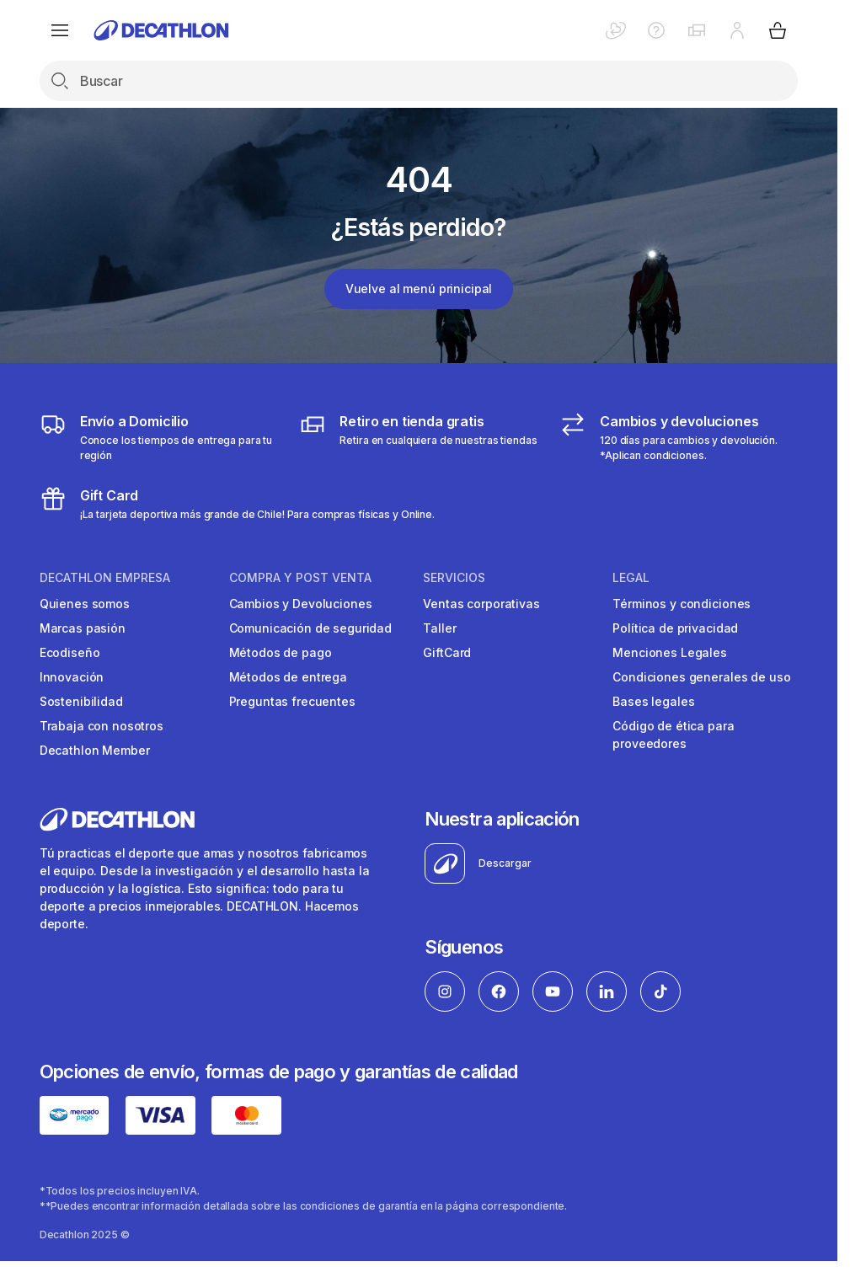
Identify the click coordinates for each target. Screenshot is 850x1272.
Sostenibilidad (81, 701)
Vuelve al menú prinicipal (419, 288)
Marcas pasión (83, 628)
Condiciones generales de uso (701, 677)
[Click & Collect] (418, 437)
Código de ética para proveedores (673, 735)
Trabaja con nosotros (101, 726)
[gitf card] (237, 503)
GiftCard (447, 652)
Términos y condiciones (681, 603)
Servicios (454, 578)
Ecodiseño (70, 652)
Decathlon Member (95, 750)
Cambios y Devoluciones (300, 603)
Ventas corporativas (481, 603)
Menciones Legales (669, 652)
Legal (631, 578)
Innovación (72, 677)
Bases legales (653, 701)
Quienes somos (85, 603)
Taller (439, 628)
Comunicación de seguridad (311, 628)
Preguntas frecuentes (292, 701)
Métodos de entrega (288, 677)
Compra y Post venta (300, 578)
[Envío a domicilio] (159, 437)
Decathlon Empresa (105, 578)
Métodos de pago (280, 652)
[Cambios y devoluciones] (678, 437)
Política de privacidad (675, 628)
